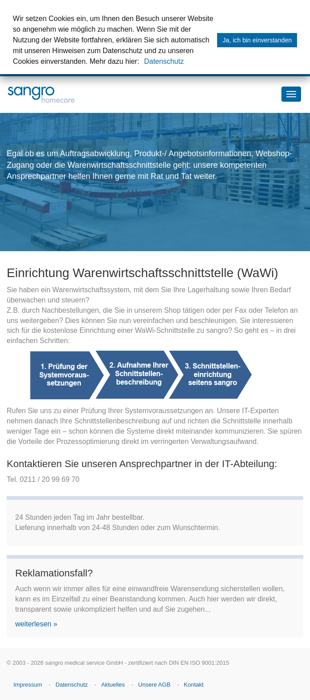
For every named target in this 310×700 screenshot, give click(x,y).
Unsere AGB (154, 684)
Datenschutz (164, 61)
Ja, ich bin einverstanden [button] (257, 40)
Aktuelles (113, 684)
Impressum (27, 684)
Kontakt (194, 684)
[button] (142, 62)
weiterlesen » (36, 624)
